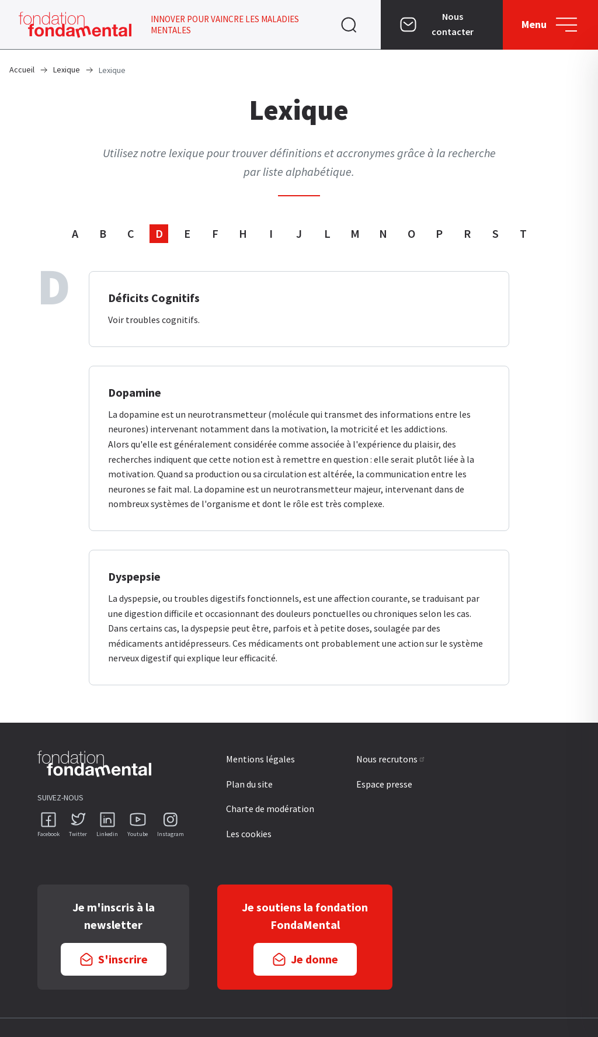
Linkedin (107, 834)
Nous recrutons (391, 759)
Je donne (314, 959)
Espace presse (384, 784)
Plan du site (249, 784)
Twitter (78, 834)
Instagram (170, 834)
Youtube (137, 834)
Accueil (21, 69)
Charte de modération (270, 808)
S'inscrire (123, 959)
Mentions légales (260, 759)
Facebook (48, 834)
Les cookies (249, 834)
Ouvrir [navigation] (348, 24)
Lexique (66, 69)
